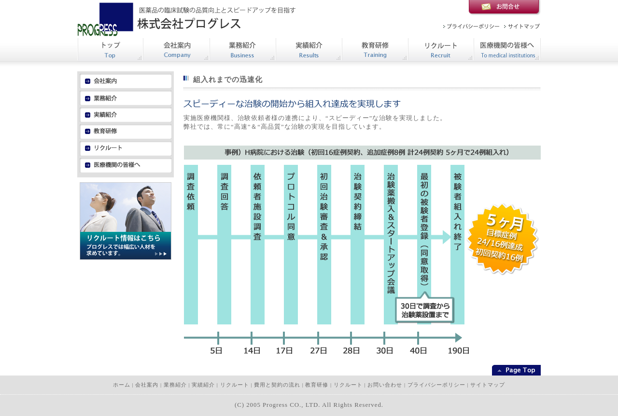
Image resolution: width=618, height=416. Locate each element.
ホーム (121, 385)
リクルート (234, 385)
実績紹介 (203, 385)
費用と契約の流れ (277, 385)
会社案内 (146, 385)
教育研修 (316, 385)
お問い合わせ (384, 385)
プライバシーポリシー (436, 385)
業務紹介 (175, 385)
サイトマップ (487, 385)
